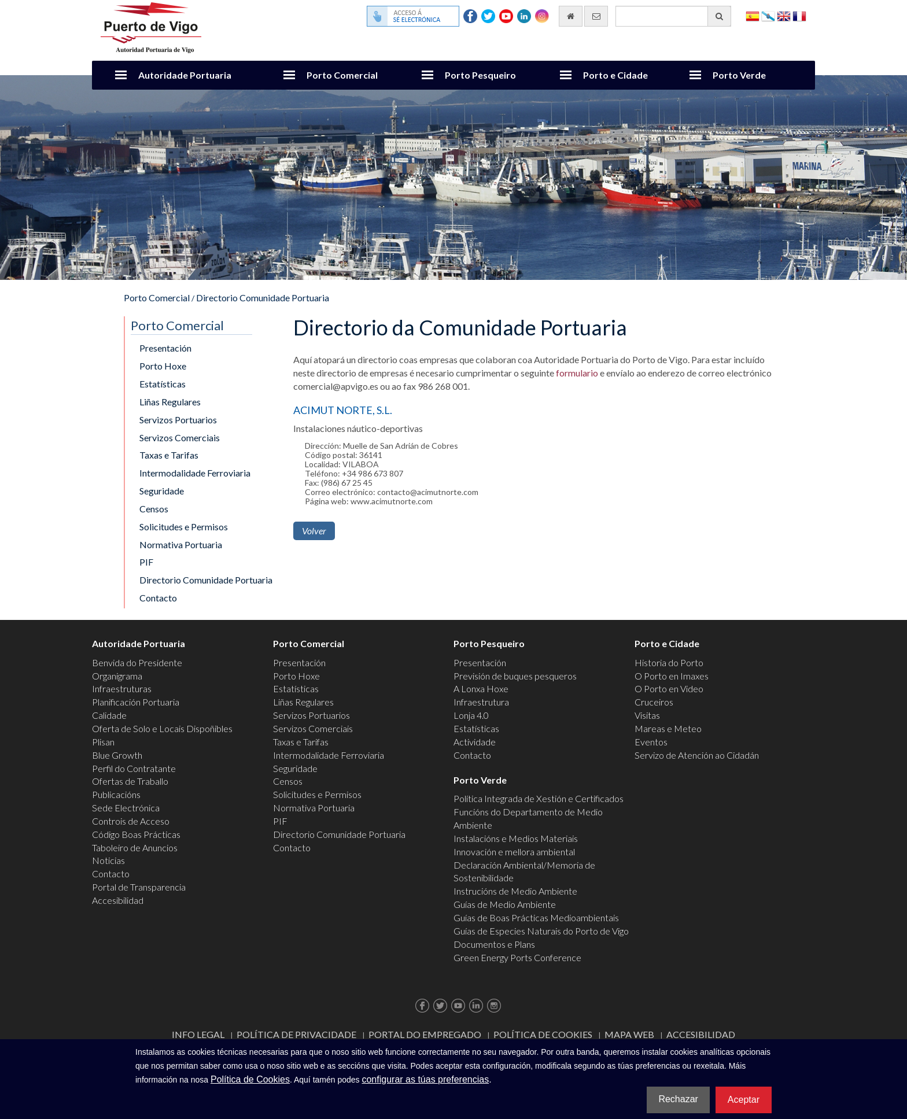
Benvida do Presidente (137, 662)
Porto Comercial (342, 74)
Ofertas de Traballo (130, 780)
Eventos (651, 741)
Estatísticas (162, 383)
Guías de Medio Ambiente (505, 904)
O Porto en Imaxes (672, 675)
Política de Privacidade (296, 1034)
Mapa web (629, 1034)
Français (799, 15)
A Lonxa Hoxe (481, 688)
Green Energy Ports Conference (517, 957)
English (784, 15)
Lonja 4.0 (471, 715)
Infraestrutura (481, 701)
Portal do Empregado (424, 1034)
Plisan (103, 741)
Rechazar (678, 1099)
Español (752, 15)
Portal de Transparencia (139, 886)
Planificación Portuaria (135, 701)
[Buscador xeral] (673, 16)
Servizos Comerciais (179, 437)
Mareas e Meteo (668, 728)
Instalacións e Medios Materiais (516, 838)
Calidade (109, 715)
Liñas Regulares (170, 401)
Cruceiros (654, 701)
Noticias (108, 860)
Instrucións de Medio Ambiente (515, 890)
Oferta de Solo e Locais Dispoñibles (162, 728)
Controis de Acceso (130, 820)
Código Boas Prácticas (136, 834)
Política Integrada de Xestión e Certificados (539, 798)
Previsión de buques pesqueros (515, 675)
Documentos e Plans (494, 944)
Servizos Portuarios (178, 419)
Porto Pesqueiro (480, 74)
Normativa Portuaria (180, 544)
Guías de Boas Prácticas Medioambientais (536, 917)
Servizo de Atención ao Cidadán (697, 754)
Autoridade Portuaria (184, 74)
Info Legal (198, 1034)
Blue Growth (117, 754)
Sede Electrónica (126, 807)
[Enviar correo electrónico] (596, 16)
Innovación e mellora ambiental (514, 851)
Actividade (475, 741)
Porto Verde (739, 74)
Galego (768, 15)
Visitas (647, 715)
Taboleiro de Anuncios (135, 847)
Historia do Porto (669, 662)
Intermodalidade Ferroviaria (194, 472)
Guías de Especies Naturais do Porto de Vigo (541, 930)
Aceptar (743, 1100)
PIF (146, 561)
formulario (577, 372)
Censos (153, 508)
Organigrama (117, 675)
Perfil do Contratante (134, 768)
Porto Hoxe (162, 365)
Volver (314, 530)
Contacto (158, 597)
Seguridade (161, 490)
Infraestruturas (122, 688)
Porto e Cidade (615, 74)
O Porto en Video (669, 688)
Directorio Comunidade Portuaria (262, 297)
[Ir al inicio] (570, 16)
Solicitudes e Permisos (183, 526)
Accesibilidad (117, 900)
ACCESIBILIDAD (700, 1034)
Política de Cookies (542, 1034)
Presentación (165, 347)
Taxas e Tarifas (168, 454)
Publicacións (116, 794)
